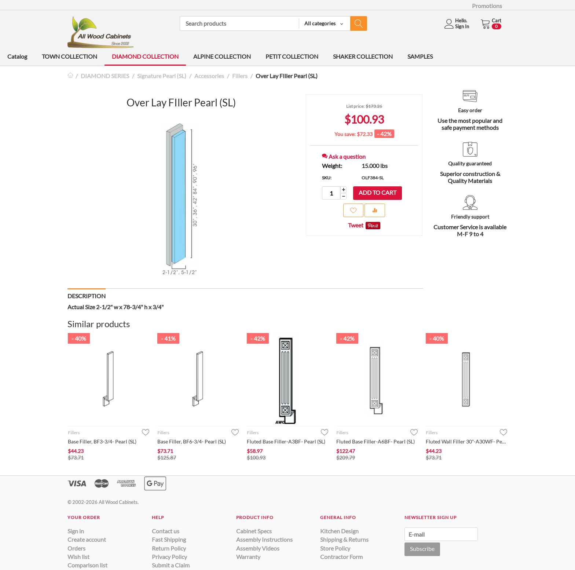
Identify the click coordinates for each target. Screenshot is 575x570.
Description (86, 295)
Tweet (355, 225)
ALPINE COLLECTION (222, 56)
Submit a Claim (171, 565)
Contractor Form (341, 556)
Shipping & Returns (344, 539)
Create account (86, 539)
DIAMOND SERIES (105, 75)
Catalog (17, 56)
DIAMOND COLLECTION (145, 56)
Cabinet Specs (254, 530)
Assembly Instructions (264, 539)
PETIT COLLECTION (291, 56)
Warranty (248, 556)
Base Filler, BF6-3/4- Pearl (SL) (191, 441)
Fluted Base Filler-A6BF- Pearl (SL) (375, 441)
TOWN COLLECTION (69, 56)
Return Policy (169, 548)
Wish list (78, 556)
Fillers (240, 75)
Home (70, 76)
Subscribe (422, 548)
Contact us (165, 530)
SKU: (327, 177)
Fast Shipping (169, 539)
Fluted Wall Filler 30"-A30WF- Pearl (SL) (466, 441)
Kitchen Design (339, 530)
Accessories (209, 75)
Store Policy (335, 548)
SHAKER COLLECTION (363, 56)
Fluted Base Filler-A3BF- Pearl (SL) (286, 441)
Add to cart (377, 192)
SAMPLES (420, 56)
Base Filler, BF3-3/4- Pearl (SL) (102, 441)
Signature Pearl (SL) (161, 75)
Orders (76, 548)
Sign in (75, 530)
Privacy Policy (169, 556)
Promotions (487, 5)
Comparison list (87, 565)
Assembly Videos (257, 548)
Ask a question (344, 156)
